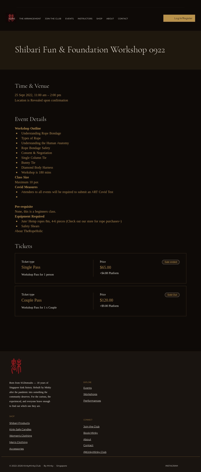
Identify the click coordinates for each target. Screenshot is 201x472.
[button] (85, 19)
